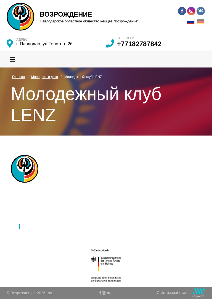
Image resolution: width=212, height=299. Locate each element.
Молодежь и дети (38, 226)
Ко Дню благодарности (100, 234)
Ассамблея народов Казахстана (108, 190)
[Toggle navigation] (13, 59)
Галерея (87, 212)
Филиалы (31, 205)
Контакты (88, 226)
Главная (30, 190)
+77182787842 (139, 44)
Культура (31, 219)
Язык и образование (41, 212)
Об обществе (35, 198)
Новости (87, 205)
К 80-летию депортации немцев (108, 219)
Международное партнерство (106, 198)
